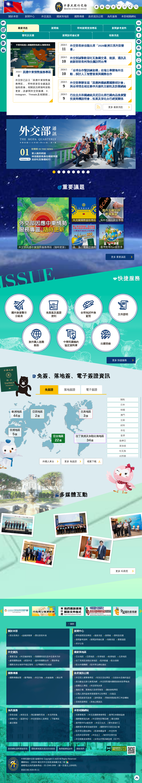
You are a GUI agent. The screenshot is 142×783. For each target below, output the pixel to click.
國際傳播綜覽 (15, 678)
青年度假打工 (114, 723)
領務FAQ (13, 719)
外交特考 (113, 731)
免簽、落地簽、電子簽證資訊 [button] (3, 43)
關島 (123, 399)
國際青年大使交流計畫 (110, 727)
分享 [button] (130, 6)
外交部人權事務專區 (84, 678)
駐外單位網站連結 (98, 665)
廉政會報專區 (112, 690)
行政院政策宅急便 (83, 698)
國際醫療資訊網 (82, 719)
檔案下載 (91, 461)
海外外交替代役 (110, 735)
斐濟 (123, 435)
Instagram (139, 48)
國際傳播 (79, 16)
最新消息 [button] (3, 23)
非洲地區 (15, 432)
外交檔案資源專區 (83, 739)
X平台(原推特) (139, 54)
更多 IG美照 (122, 571)
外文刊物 (39, 678)
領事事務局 (81, 715)
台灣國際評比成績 (44, 665)
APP (139, 60)
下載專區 (55, 719)
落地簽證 (69, 389)
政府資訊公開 (95, 16)
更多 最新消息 (115, 107)
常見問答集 (53, 715)
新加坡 (122, 446)
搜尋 (136, 6)
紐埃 (123, 425)
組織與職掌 (27, 635)
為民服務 (112, 16)
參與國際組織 (15, 661)
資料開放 (98, 698)
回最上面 (137, 778)
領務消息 (114, 35)
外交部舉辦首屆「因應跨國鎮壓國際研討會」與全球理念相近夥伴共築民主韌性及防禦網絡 (98, 84)
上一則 (1, 611)
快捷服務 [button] (3, 36)
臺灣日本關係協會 (117, 715)
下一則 (140, 611)
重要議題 (73, 187)
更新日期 (25, 770)
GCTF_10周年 (68, 171)
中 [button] (119, 7)
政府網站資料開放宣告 (18, 749)
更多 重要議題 (118, 257)
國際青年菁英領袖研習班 (86, 727)
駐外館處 (104, 661)
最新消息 (23, 28)
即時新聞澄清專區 (87, 28)
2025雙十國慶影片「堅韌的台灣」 (63, 171)
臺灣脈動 (28, 678)
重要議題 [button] (3, 30)
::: (7, 627)
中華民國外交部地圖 (67, 762)
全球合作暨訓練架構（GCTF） (107, 739)
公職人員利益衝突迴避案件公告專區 (91, 694)
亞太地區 (58, 438)
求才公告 (80, 644)
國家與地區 (63, 16)
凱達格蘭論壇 (100, 731)
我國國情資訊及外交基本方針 (47, 656)
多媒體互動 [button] (3, 50)
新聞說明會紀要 (70, 35)
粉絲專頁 (139, 35)
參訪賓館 (13, 723)
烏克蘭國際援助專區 (78, 171)
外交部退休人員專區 (40, 719)
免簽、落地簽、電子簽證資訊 (73, 376)
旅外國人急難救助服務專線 (139, 23)
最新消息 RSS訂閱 (98, 107)
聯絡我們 (80, 749)
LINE (139, 41)
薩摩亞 (122, 440)
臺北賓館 (115, 719)
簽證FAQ (24, 719)
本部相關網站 (128, 16)
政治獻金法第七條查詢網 (86, 682)
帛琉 (123, 430)
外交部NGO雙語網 (100, 719)
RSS (139, 73)
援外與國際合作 (42, 661)
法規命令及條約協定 (122, 678)
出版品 (113, 694)
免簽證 (49, 389)
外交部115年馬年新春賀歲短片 (58, 171)
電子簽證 (91, 389)
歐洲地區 (17, 414)
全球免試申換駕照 (83, 171)
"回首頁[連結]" (96, 6)
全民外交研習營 (82, 735)
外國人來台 (48, 461)
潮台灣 (59, 678)
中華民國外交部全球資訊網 (71, 7)
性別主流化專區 (103, 678)
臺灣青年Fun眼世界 (84, 723)
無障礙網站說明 (66, 749)
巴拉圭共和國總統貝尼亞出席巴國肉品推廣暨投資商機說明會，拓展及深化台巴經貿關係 (98, 97)
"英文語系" (107, 6)
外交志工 (96, 735)
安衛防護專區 (82, 702)
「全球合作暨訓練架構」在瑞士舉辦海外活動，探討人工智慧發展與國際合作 (96, 72)
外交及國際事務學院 (97, 715)
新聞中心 (30, 16)
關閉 (72, 624)
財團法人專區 (82, 686)
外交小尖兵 (100, 723)
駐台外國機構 (82, 665)
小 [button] (124, 7)
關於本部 (13, 16)
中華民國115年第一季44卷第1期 (54, 171)
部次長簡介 (14, 635)
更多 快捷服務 (119, 360)
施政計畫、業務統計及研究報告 (89, 690)
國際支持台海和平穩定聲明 (21, 665)
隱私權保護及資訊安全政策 (43, 749)
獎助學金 (55, 661)
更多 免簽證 (70, 461)
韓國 (123, 410)
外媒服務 (50, 678)
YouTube (139, 66)
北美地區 (86, 414)
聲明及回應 (28, 35)
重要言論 (13, 656)
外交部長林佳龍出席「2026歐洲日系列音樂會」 (97, 47)
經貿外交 (28, 661)
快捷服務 (129, 278)
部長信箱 (139, 29)
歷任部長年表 (41, 635)
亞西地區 (37, 414)
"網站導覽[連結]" (102, 6)
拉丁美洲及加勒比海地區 (90, 438)
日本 (123, 404)
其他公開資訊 (96, 702)
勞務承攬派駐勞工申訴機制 (117, 698)
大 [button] (113, 7)
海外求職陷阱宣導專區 (73, 171)
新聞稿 (55, 28)
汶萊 (123, 420)
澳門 (123, 415)
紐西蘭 (122, 456)
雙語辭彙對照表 (38, 715)
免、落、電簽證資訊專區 (88, 171)
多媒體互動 (74, 494)
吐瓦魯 (122, 451)
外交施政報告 (26, 656)
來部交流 (24, 715)
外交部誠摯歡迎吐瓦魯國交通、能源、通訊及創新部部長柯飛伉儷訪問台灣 (98, 60)
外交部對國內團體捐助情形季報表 (115, 682)
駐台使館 (115, 661)
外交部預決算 (96, 686)
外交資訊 (46, 16)
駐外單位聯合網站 (83, 731)
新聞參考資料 (119, 28)
